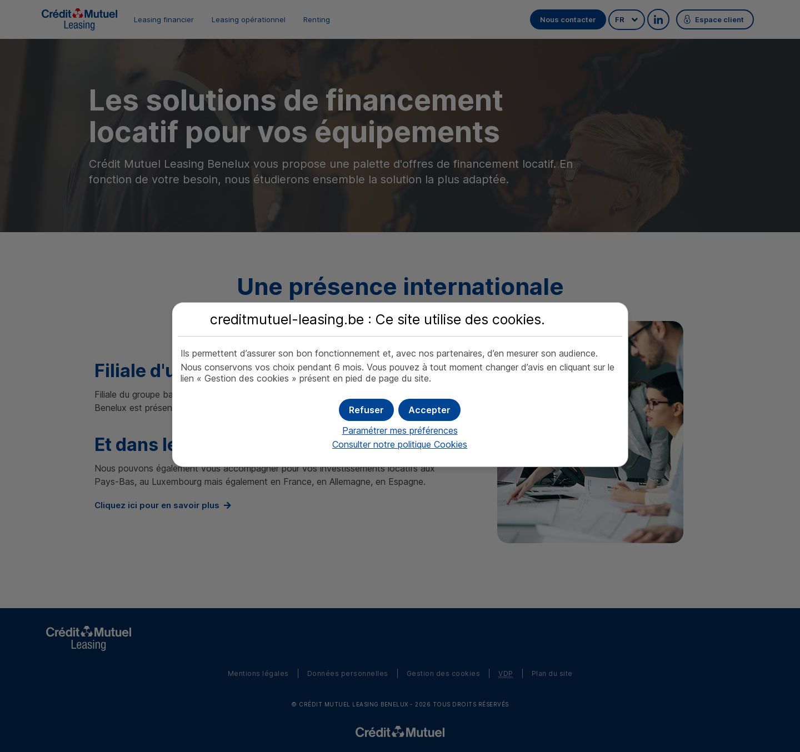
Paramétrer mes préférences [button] (400, 430)
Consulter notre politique (399, 444)
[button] (429, 410)
